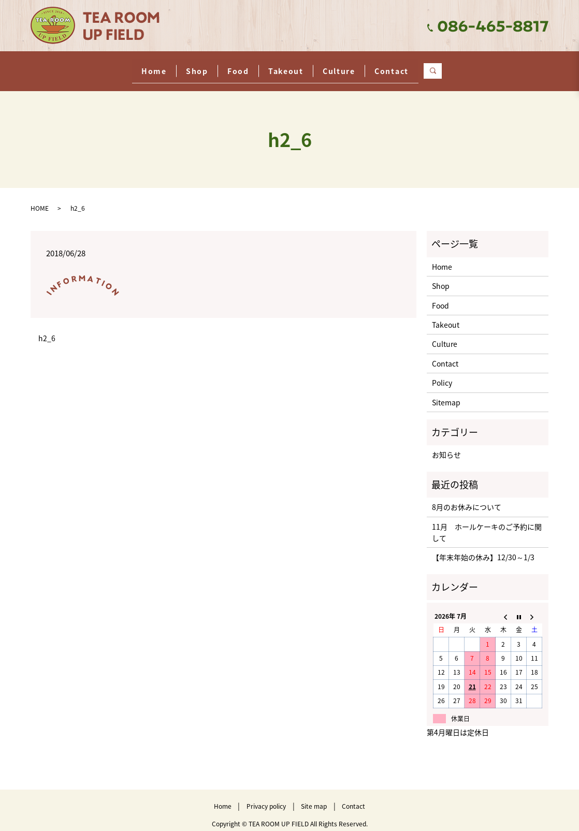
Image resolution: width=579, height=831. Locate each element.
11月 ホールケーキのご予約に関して (487, 524)
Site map (314, 798)
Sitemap (446, 394)
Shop (172, 66)
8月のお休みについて (466, 499)
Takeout (294, 66)
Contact (434, 66)
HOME (40, 200)
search (492, 67)
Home (111, 66)
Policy (442, 375)
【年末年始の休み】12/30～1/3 (483, 549)
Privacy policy (266, 798)
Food (230, 66)
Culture (364, 66)
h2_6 (46, 331)
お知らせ (446, 447)
